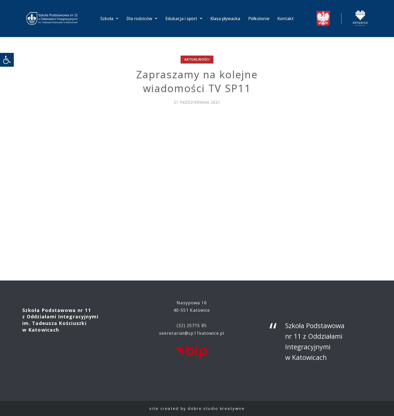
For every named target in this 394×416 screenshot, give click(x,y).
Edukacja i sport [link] (183, 18)
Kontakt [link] (285, 18)
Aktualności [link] (197, 59)
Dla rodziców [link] (141, 18)
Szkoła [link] (109, 18)
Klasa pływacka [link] (225, 18)
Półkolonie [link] (258, 18)
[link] (7, 60)
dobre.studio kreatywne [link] (216, 408)
